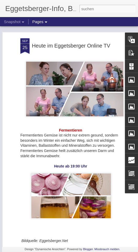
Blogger (88, 249)
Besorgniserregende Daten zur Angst (102, 233)
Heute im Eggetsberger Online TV (71, 30)
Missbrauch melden (106, 249)
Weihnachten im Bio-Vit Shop (40, 236)
